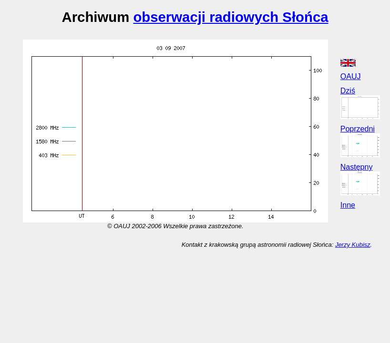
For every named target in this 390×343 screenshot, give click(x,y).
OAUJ (350, 76)
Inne (347, 205)
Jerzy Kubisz (352, 244)
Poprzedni (357, 129)
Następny (356, 167)
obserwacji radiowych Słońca (230, 17)
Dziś (347, 91)
